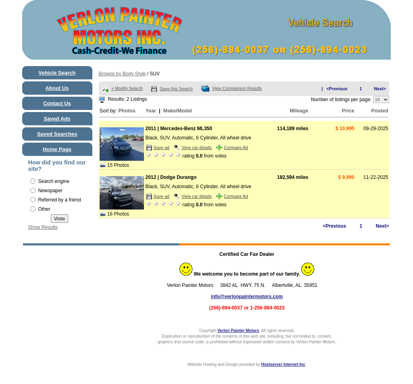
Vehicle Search (57, 73)
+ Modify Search (127, 88)
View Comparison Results (237, 88)
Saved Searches (57, 134)
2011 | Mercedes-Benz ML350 (179, 128)
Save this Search (176, 88)
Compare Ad (236, 147)
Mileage (299, 111)
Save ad (162, 147)
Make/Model (177, 111)
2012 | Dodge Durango (171, 177)
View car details (196, 147)
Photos (127, 111)
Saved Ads (57, 119)
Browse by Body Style (122, 74)
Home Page (57, 149)
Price (348, 111)
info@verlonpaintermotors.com (247, 296)
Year (151, 111)
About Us (57, 88)
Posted (379, 111)
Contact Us (57, 103)
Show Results (43, 227)
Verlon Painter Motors (238, 330)
